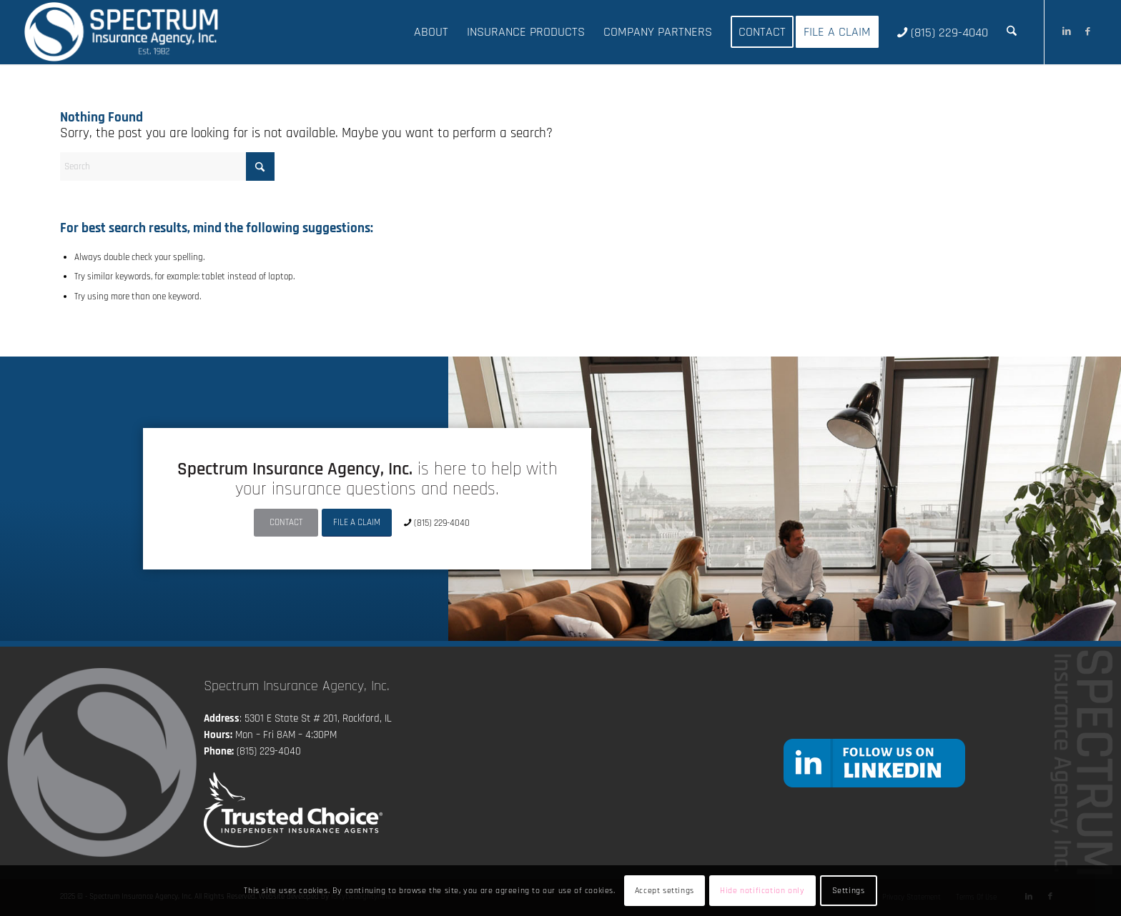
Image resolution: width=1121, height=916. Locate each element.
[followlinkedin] (874, 763)
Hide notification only (762, 890)
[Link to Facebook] (1088, 31)
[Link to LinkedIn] (1066, 31)
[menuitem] (431, 32)
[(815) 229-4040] (438, 523)
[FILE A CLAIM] (357, 523)
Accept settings (664, 890)
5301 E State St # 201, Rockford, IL (318, 718)
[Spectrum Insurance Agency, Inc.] (122, 32)
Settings (848, 890)
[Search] (1011, 32)
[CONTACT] (286, 523)
